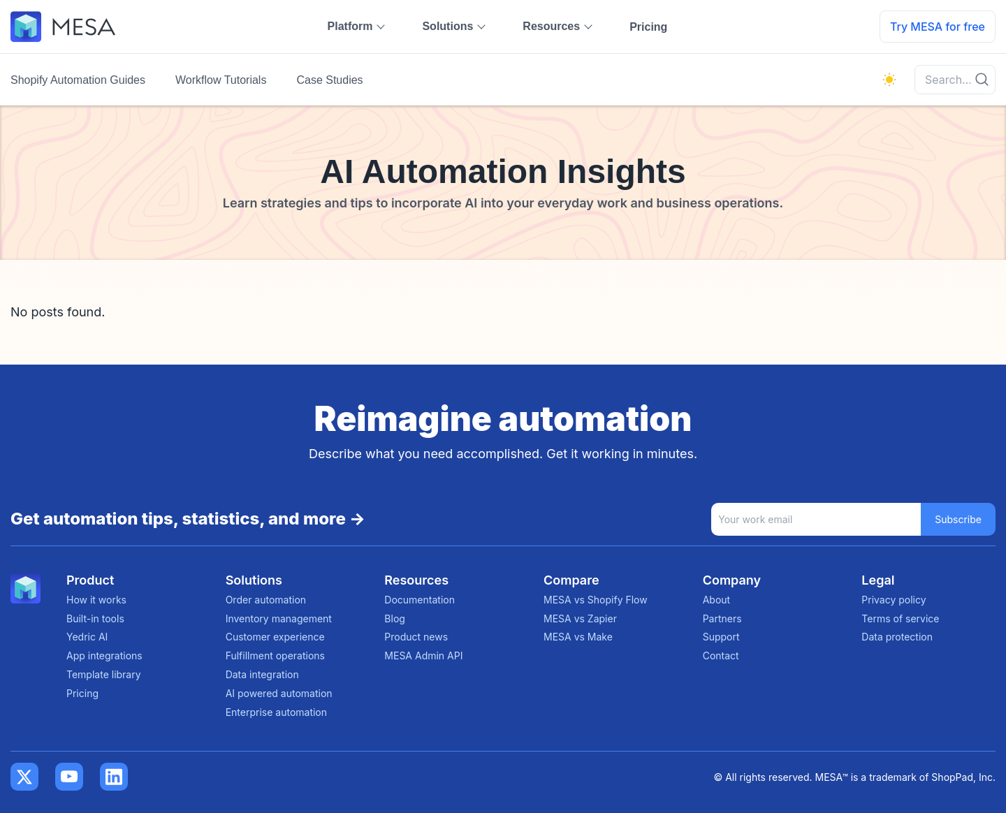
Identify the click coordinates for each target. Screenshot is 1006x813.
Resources (551, 26)
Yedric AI (87, 637)
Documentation (419, 600)
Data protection (897, 637)
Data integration (262, 674)
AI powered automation (279, 693)
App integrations (104, 655)
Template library (103, 674)
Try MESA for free (937, 27)
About (716, 600)
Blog (394, 618)
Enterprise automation (276, 712)
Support (721, 637)
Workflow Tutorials (220, 80)
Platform (350, 26)
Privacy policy (893, 600)
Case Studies (329, 80)
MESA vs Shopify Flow (596, 600)
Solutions (447, 26)
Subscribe (958, 519)
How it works (96, 600)
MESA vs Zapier (580, 618)
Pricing (648, 27)
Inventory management (279, 618)
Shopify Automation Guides (77, 80)
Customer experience (275, 637)
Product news (416, 637)
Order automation (266, 600)
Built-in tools (95, 618)
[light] (889, 80)
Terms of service (900, 618)
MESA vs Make (578, 637)
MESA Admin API (423, 655)
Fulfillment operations (275, 655)
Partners (722, 618)
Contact (721, 655)
